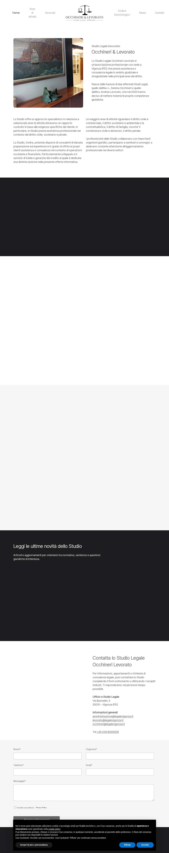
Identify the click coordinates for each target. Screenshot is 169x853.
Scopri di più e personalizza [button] (34, 845)
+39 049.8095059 (108, 731)
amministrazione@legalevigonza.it (113, 716)
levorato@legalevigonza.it (108, 720)
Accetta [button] (145, 845)
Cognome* (91, 749)
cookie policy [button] (54, 829)
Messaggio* (19, 781)
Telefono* (18, 765)
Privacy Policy (41, 807)
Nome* (17, 749)
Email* (89, 765)
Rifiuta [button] (127, 845)
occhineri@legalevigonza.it (109, 724)
